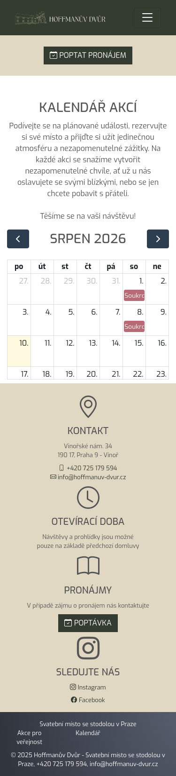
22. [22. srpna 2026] (138, 374)
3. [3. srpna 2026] (26, 312)
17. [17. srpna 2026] (24, 374)
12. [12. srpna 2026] (70, 343)
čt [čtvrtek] (87, 266)
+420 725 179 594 (61, 764)
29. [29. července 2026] (69, 281)
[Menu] (147, 18)
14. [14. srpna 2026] (116, 343)
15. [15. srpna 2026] (138, 343)
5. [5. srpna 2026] (71, 312)
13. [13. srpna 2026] (93, 343)
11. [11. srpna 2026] (48, 343)
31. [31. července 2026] (116, 281)
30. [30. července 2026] (91, 281)
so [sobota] (134, 266)
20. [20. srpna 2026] (91, 374)
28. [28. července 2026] (46, 281)
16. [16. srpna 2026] (162, 343)
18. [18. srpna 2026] (46, 374)
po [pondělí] (19, 266)
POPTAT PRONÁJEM (88, 55)
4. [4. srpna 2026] (49, 312)
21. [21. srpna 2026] (116, 374)
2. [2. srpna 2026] (164, 281)
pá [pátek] (111, 266)
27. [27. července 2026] (24, 281)
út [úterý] (42, 266)
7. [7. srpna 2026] (117, 312)
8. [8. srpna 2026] (140, 312)
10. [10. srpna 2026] (23, 343)
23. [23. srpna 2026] (161, 374)
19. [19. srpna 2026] (70, 374)
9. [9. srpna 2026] (164, 312)
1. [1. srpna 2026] (141, 281)
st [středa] (64, 266)
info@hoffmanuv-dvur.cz (124, 764)
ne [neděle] (157, 266)
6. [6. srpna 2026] (94, 312)
